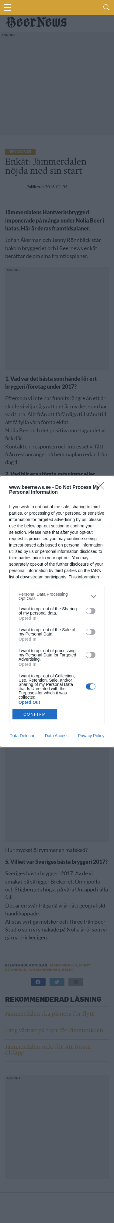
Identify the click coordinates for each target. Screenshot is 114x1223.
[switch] (90, 611)
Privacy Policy (91, 735)
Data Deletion (23, 735)
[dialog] (57, 611)
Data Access (56, 735)
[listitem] (57, 596)
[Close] (102, 487)
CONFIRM (34, 714)
